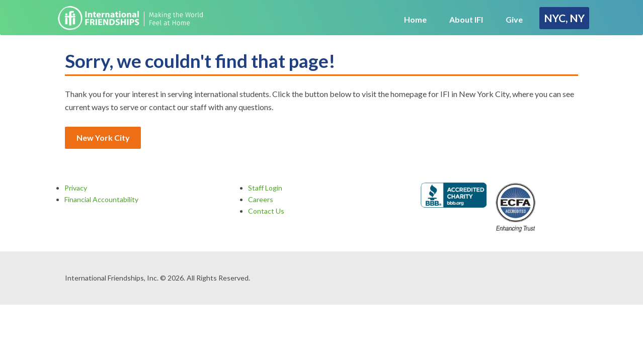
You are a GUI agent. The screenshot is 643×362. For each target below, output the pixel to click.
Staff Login (265, 188)
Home (415, 19)
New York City (103, 137)
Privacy (75, 188)
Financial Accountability (101, 199)
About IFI (466, 19)
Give (514, 19)
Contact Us (266, 211)
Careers (260, 199)
